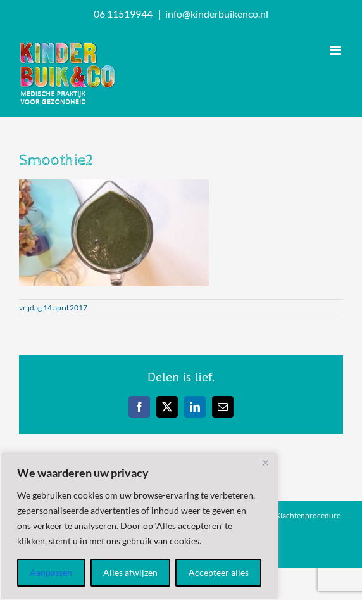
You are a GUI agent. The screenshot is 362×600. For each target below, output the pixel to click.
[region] (139, 526)
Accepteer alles (219, 572)
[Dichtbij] (265, 462)
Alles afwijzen (130, 572)
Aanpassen (51, 572)
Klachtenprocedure (307, 515)
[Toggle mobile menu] (336, 50)
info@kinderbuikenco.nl (216, 14)
